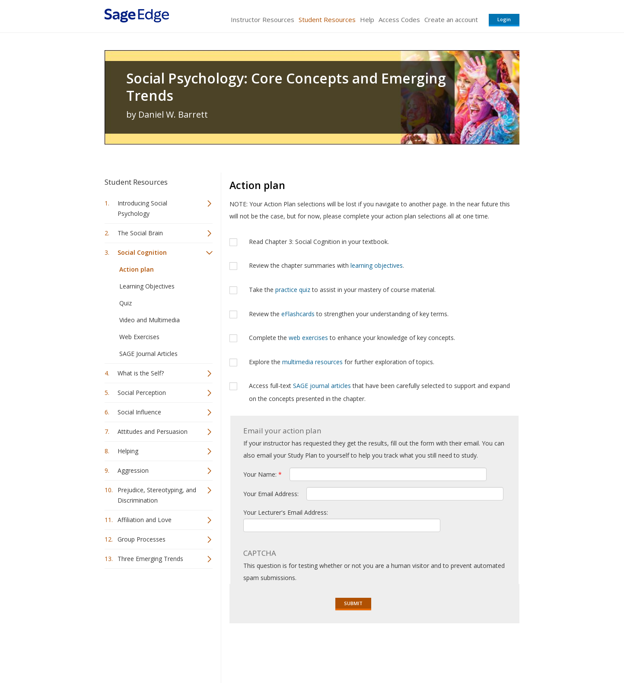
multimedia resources (312, 362)
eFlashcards (298, 314)
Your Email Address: (271, 494)
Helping (128, 451)
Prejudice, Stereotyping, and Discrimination (157, 495)
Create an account (451, 19)
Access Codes (399, 19)
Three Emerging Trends (150, 559)
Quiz (125, 303)
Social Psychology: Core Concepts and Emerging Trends (286, 87)
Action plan (136, 269)
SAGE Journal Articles (148, 354)
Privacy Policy (462, 651)
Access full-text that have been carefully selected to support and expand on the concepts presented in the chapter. (379, 392)
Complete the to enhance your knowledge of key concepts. (352, 337)
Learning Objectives (147, 286)
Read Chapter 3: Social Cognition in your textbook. (319, 241)
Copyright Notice (414, 651)
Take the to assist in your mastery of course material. (342, 289)
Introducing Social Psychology (142, 208)
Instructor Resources (262, 19)
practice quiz (292, 289)
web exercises (308, 337)
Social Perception (142, 392)
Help (367, 19)
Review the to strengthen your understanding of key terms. (349, 314)
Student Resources (327, 19)
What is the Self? (141, 373)
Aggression (133, 470)
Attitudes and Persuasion (153, 431)
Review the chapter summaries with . (326, 265)
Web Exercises (139, 337)
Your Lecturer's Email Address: (285, 512)
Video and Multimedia (149, 320)
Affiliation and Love (145, 520)
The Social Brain (140, 233)
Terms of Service (361, 651)
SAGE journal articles (322, 386)
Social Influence (139, 412)
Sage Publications (154, 651)
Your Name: (262, 474)
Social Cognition (142, 252)
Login (504, 19)
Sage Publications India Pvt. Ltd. (230, 651)
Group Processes (142, 539)
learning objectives (376, 265)
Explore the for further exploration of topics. (341, 362)
